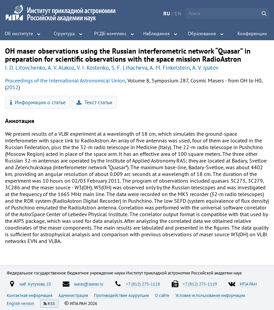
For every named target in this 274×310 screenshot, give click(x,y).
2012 (12, 87)
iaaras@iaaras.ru (88, 284)
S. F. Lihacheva (129, 67)
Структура (64, 33)
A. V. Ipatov (205, 67)
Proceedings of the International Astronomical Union (65, 80)
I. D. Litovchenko (25, 67)
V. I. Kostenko (93, 67)
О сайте (162, 295)
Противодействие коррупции (122, 295)
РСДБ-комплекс (110, 33)
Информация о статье (38, 102)
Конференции (252, 33)
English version (21, 303)
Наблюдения (156, 33)
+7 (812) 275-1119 (200, 284)
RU (166, 13)
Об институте (19, 33)
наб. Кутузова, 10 (35, 284)
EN (178, 13)
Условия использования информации (210, 295)
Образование (202, 33)
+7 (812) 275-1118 (143, 284)
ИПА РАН (248, 284)
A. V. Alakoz (61, 67)
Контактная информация (30, 295)
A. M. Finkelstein (170, 67)
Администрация (73, 295)
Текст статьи (94, 102)
